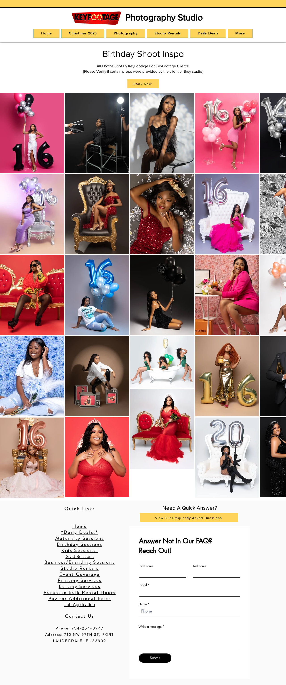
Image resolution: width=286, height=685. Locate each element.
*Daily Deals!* (79, 532)
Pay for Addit (65, 598)
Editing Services (80, 586)
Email (143, 585)
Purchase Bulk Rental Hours (80, 592)
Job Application (79, 604)
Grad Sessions (79, 556)
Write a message (150, 626)
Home (79, 526)
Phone (143, 604)
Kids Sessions (79, 550)
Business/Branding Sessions (79, 562)
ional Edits (97, 598)
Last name (199, 566)
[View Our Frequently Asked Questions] (189, 517)
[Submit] (155, 658)
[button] (125, 33)
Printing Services (80, 580)
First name (146, 566)
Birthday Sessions (79, 544)
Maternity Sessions (79, 538)
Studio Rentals (80, 568)
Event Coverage (79, 574)
